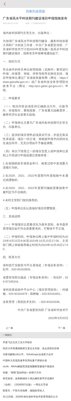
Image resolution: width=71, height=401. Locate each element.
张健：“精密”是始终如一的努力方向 (22, 372)
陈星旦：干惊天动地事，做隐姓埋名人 (24, 390)
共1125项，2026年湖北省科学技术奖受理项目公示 (30, 396)
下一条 (61, 328)
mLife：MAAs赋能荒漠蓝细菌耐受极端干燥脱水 (28, 366)
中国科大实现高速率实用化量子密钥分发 (25, 360)
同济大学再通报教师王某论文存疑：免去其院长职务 (31, 348)
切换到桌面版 (35, 11)
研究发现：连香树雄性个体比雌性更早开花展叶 (28, 378)
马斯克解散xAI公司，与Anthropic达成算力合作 (28, 354)
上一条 (9, 328)
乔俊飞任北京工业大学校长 (17, 342)
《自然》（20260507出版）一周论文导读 (25, 384)
